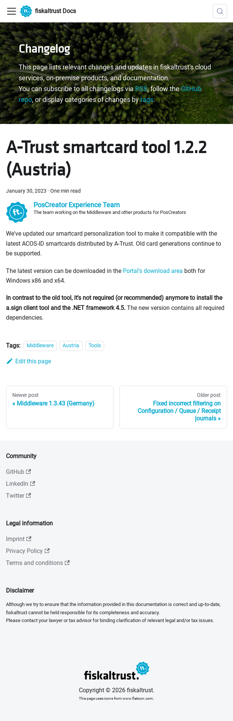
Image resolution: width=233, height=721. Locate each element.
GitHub (18, 471)
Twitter (18, 495)
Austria (71, 346)
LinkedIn (20, 483)
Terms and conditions (38, 562)
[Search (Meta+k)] (220, 11)
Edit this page (28, 361)
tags (146, 99)
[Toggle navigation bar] (11, 11)
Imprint (18, 539)
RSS (141, 89)
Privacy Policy (28, 550)
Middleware (40, 346)
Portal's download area (153, 270)
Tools (95, 346)
